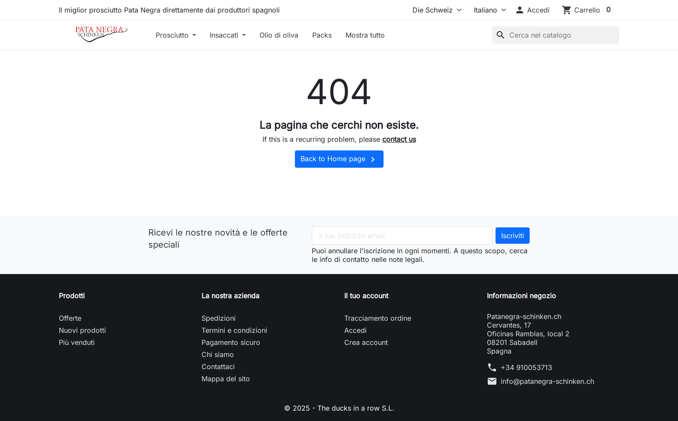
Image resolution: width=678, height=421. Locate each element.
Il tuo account (366, 295)
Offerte (70, 318)
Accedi (355, 330)
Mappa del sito (225, 378)
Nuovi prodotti (82, 330)
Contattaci (218, 366)
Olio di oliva (278, 35)
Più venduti (77, 342)
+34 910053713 (526, 367)
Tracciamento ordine (377, 318)
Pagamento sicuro (230, 342)
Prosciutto (173, 35)
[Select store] (435, 10)
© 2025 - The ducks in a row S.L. (339, 408)
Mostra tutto (365, 35)
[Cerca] (555, 35)
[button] (532, 10)
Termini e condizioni (234, 330)
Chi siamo (217, 354)
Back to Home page (339, 159)
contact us (399, 139)
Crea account (366, 342)
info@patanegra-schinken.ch (547, 381)
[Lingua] (486, 10)
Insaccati (225, 35)
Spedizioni (218, 318)
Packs (322, 35)
